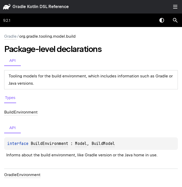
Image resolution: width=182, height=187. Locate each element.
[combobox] (148, 20)
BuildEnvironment (49, 143)
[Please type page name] (175, 20)
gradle (19, 6)
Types (10, 97)
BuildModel (103, 143)
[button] (175, 20)
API (12, 60)
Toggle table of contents (175, 7)
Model (81, 143)
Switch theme (161, 20)
